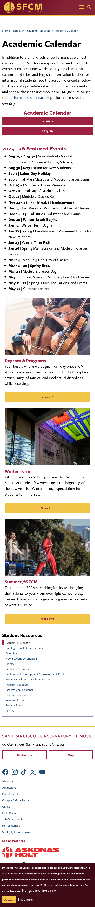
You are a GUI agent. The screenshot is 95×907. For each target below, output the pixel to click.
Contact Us (24, 755)
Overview (12, 653)
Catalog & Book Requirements (24, 648)
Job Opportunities (13, 819)
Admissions (9, 787)
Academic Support (17, 684)
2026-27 (47, 121)
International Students (19, 690)
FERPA (10, 710)
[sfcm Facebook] (5, 771)
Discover (18, 30)
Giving (6, 806)
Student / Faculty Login (16, 832)
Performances (11, 825)
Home (6, 30)
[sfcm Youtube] (42, 771)
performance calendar (26, 97)
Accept (9, 900)
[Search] (89, 7)
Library (10, 663)
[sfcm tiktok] (24, 771)
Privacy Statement (23, 873)
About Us (7, 781)
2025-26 (47, 131)
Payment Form (15, 700)
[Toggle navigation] (81, 7)
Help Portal (9, 813)
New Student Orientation (21, 658)
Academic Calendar (18, 643)
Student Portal (14, 705)
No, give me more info (39, 890)
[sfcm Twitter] (33, 771)
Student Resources (38, 30)
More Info (47, 397)
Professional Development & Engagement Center (36, 674)
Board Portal (10, 794)
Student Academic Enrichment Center (29, 679)
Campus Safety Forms (15, 800)
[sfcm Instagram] (15, 771)
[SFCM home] (23, 7)
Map (71, 755)
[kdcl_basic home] (47, 736)
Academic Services (17, 669)
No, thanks (25, 899)
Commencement (16, 695)
